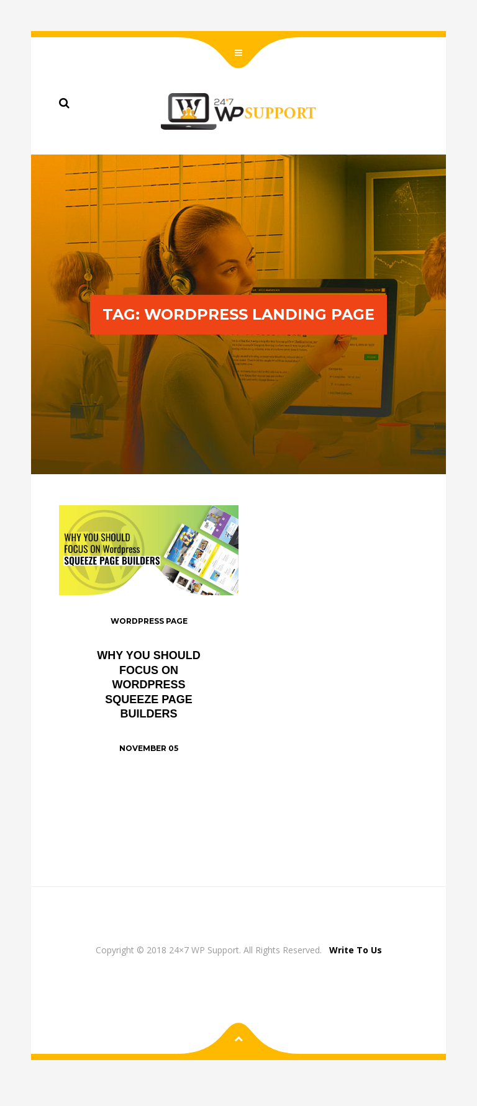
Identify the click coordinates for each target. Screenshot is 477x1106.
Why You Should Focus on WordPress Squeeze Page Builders (148, 684)
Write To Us (355, 950)
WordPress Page (149, 621)
